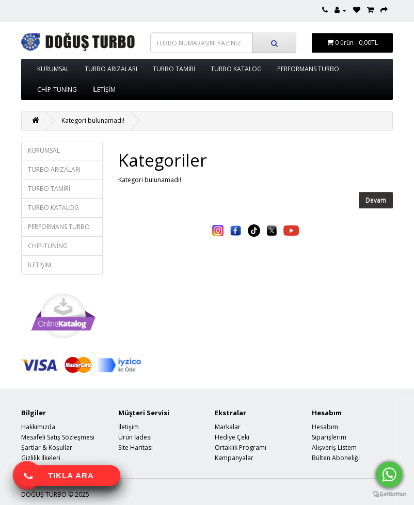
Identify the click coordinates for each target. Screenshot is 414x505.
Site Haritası (135, 447)
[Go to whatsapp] (389, 474)
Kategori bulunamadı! (92, 120)
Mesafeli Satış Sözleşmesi (57, 437)
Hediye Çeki (232, 437)
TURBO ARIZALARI (111, 68)
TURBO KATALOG (236, 68)
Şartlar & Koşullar (46, 447)
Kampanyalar (234, 457)
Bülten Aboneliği (336, 457)
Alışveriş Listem (334, 447)
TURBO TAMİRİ (174, 68)
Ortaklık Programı (240, 447)
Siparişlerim (329, 437)
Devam (375, 200)
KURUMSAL (53, 68)
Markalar (228, 426)
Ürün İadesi (135, 437)
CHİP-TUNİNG (57, 89)
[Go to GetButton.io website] (389, 494)
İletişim (128, 426)
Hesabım (325, 426)
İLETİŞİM (104, 89)
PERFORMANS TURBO (308, 68)
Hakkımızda (38, 426)
